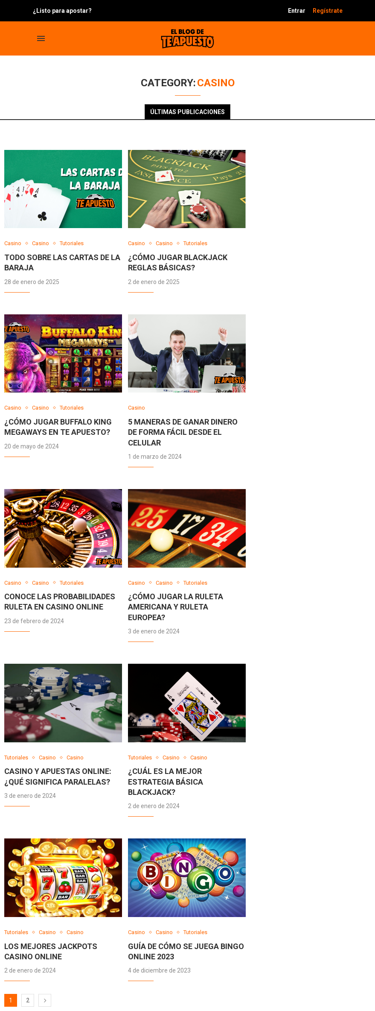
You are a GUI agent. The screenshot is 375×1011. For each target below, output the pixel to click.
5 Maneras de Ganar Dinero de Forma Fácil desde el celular (183, 432)
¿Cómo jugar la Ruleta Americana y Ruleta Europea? (175, 607)
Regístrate (328, 10)
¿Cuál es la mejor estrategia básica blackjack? (165, 782)
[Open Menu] (41, 38)
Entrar (296, 10)
